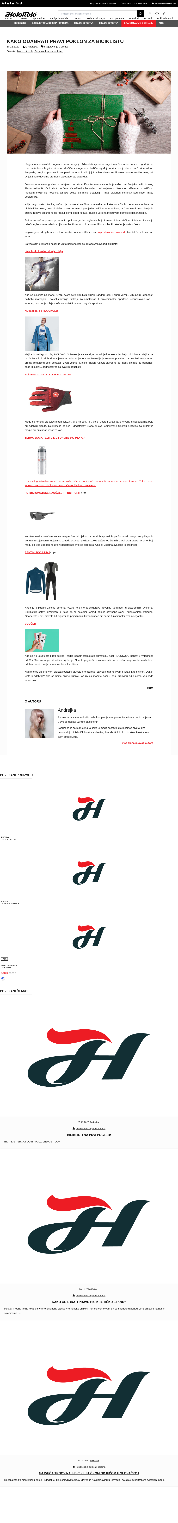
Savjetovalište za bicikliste (48, 60)
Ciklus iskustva (84, 32)
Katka (94, 1296)
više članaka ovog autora (137, 752)
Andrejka (33, 55)
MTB (161, 32)
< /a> (55, 446)
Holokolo (94, 1468)
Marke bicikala (25, 60)
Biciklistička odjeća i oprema (50, 32)
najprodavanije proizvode (111, 241)
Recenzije (20, 32)
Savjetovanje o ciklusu (138, 32)
